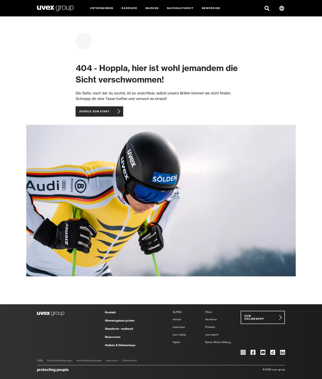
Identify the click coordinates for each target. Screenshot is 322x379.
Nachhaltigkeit (180, 8)
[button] (267, 8)
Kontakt (110, 312)
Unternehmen (101, 8)
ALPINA (177, 312)
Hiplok (176, 342)
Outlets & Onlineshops (120, 345)
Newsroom (211, 8)
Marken (152, 8)
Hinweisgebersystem (120, 320)
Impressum (112, 360)
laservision (179, 327)
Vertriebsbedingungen (89, 360)
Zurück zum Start (94, 111)
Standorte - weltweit (119, 329)
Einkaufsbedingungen (59, 360)
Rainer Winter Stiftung (218, 342)
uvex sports (211, 334)
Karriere (129, 8)
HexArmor (211, 319)
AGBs (40, 360)
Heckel (177, 319)
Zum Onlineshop (254, 317)
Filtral (208, 312)
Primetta (210, 327)
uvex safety (179, 334)
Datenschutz (129, 360)
